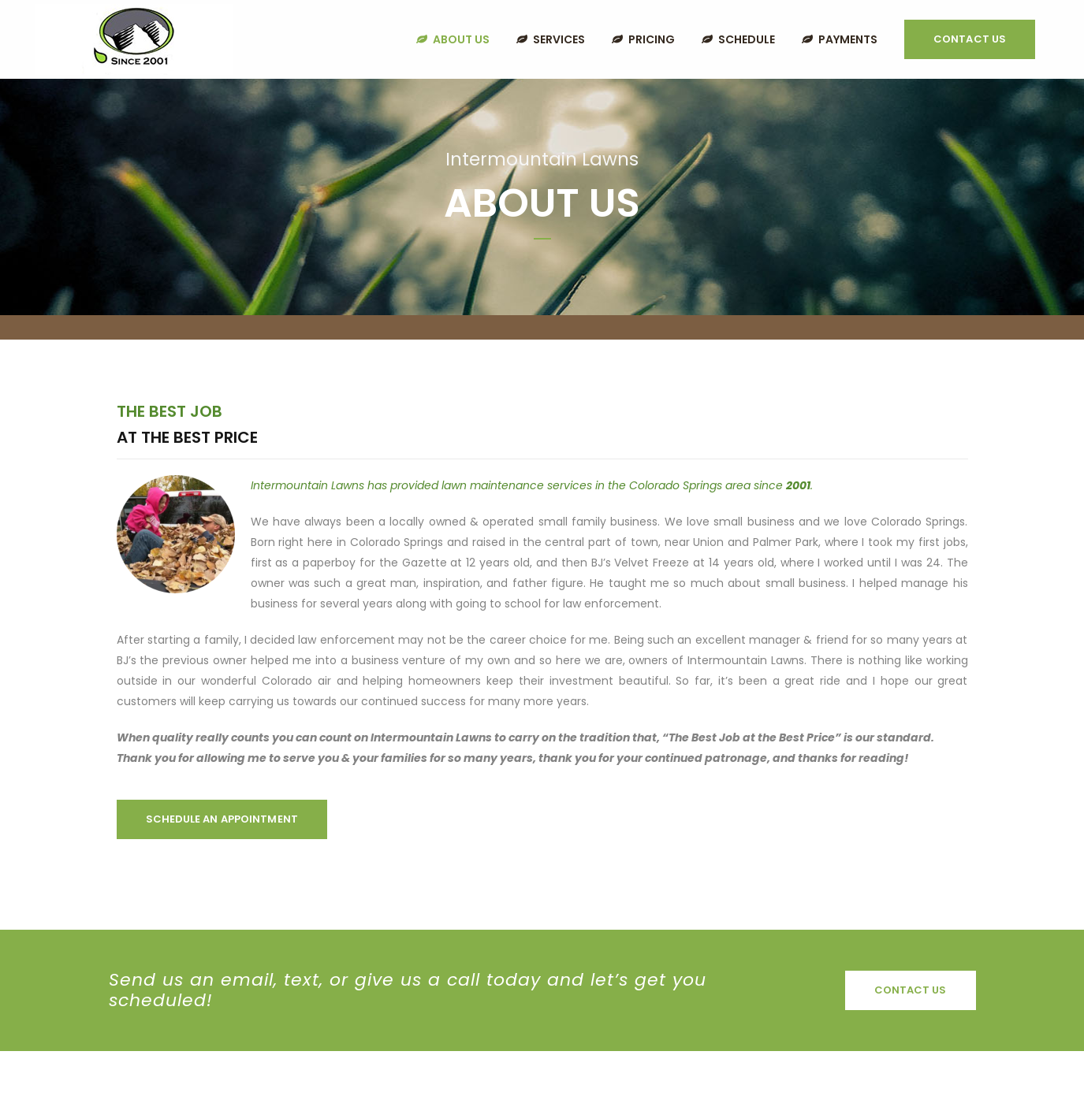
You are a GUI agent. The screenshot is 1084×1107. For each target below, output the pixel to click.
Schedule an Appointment (222, 819)
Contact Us (969, 39)
